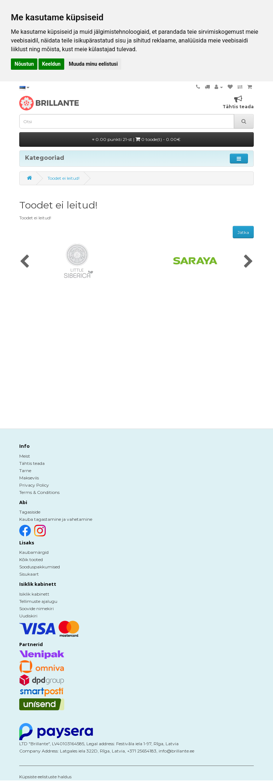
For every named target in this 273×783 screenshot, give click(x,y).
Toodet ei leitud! (64, 178)
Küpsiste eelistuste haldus (45, 776)
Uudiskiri (28, 615)
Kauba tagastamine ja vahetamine (55, 519)
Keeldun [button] (51, 64)
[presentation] (24, 262)
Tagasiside (29, 512)
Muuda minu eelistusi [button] (93, 64)
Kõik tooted (31, 559)
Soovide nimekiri (36, 608)
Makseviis (29, 477)
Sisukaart (29, 574)
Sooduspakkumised (39, 566)
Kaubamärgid (34, 552)
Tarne (25, 470)
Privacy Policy (34, 485)
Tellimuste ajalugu (38, 601)
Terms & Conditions (39, 492)
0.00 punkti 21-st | (136, 139)
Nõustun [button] (24, 64)
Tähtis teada (32, 463)
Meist (24, 456)
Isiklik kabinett (34, 594)
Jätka (243, 232)
